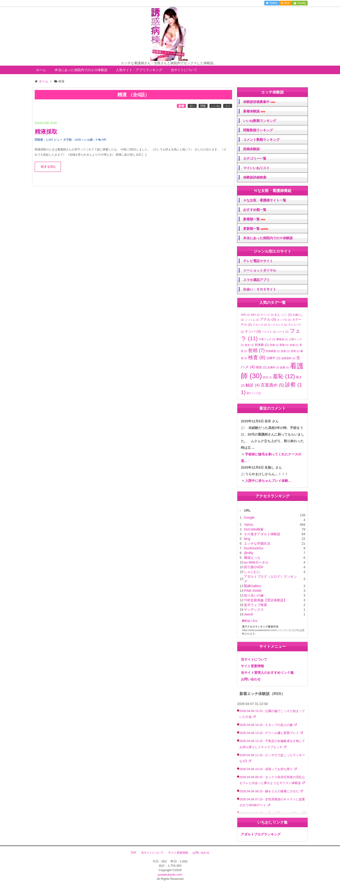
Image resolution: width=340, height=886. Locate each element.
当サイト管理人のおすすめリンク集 (267, 672)
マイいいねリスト (256, 168)
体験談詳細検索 (254, 177)
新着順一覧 (254, 219)
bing (247, 539)
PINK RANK (253, 591)
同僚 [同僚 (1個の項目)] (274, 344)
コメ (227, 106)
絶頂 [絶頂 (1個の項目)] (267, 377)
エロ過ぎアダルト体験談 (262, 534)
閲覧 (203, 106)
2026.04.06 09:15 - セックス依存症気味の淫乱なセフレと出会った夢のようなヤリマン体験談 (272, 780)
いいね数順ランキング (259, 120)
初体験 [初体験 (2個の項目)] (262, 345)
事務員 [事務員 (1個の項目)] (282, 339)
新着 (181, 106)
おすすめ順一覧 (254, 209)
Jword (248, 614)
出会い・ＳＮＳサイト (259, 289)
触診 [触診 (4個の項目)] (252, 385)
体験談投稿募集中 (259, 102)
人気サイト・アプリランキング (139, 70)
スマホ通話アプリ (256, 279)
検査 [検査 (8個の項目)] (256, 357)
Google (249, 517)
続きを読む (48, 166)
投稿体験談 (251, 149)
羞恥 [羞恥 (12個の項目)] (284, 376)
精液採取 (46, 131)
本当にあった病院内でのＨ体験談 (268, 238)
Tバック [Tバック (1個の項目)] (267, 314)
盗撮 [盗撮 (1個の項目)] (284, 367)
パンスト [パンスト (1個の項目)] (269, 331)
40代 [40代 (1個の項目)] (245, 314)
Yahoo (248, 524)
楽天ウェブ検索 (255, 605)
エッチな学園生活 (257, 543)
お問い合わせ (251, 679)
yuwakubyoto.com (170, 874)
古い (192, 106)
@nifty (248, 553)
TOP (133, 852)
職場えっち (252, 558)
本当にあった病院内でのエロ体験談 (81, 70)
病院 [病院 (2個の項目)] (261, 367)
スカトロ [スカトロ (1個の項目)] (260, 324)
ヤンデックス (254, 609)
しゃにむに (252, 572)
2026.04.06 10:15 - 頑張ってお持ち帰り (266, 769)
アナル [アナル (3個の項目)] (268, 319)
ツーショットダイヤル (259, 270)
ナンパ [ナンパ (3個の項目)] (253, 331)
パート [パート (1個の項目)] (283, 331)
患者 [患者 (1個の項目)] (285, 351)
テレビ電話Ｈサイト (258, 261)
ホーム (41, 70)
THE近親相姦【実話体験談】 (265, 600)
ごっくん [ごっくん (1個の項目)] (252, 319)
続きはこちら (250, 620)
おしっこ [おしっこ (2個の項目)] (283, 314)
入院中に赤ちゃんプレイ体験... (268, 481)
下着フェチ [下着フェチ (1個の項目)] (267, 339)
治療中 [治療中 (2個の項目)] (273, 358)
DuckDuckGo (253, 548)
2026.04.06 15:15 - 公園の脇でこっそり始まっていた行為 (272, 714)
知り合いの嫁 (254, 595)
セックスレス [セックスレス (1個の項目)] (277, 324)
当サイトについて (184, 70)
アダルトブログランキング (260, 834)
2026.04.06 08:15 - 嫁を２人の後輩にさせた (269, 791)
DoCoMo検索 (254, 529)
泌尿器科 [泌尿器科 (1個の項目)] (288, 358)
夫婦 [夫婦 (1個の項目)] (293, 344)
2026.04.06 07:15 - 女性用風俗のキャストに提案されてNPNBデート (272, 802)
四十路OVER (253, 567)
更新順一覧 (255, 228)
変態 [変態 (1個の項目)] (284, 344)
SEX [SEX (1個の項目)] (255, 314)
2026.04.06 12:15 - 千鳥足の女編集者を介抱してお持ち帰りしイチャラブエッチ (272, 744)
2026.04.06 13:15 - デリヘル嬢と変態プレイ (269, 733)
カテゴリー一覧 (254, 158)
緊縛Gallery (252, 586)
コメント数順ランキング (261, 139)
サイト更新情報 (252, 666)
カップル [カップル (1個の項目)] (284, 319)
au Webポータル (256, 562)
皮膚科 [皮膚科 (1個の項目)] (273, 367)
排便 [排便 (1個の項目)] (295, 351)
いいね (215, 106)
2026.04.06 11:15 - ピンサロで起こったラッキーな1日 (272, 758)
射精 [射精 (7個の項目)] (256, 350)
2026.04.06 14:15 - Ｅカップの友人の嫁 (266, 725)
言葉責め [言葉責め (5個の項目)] (272, 385)
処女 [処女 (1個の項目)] (249, 344)
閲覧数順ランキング (258, 130)
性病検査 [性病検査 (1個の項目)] (273, 351)
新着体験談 (254, 111)
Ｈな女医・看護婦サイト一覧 (264, 200)
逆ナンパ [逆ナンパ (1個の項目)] (253, 393)
